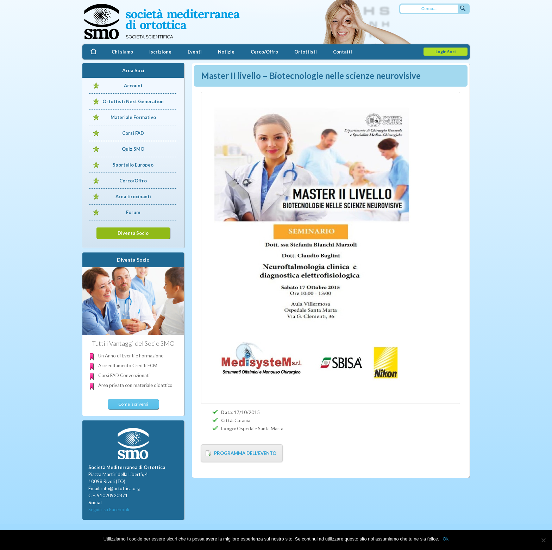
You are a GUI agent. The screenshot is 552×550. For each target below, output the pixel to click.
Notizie (226, 52)
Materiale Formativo (133, 117)
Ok (446, 539)
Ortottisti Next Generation (133, 101)
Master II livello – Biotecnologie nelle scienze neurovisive (311, 75)
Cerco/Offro (264, 52)
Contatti (342, 52)
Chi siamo (122, 52)
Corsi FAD (133, 133)
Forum (133, 212)
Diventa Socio (133, 233)
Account (133, 85)
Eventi (195, 52)
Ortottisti (305, 52)
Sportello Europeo (133, 165)
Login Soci (445, 51)
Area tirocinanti (133, 196)
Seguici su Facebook (109, 509)
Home (93, 52)
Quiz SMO (133, 149)
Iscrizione (160, 52)
